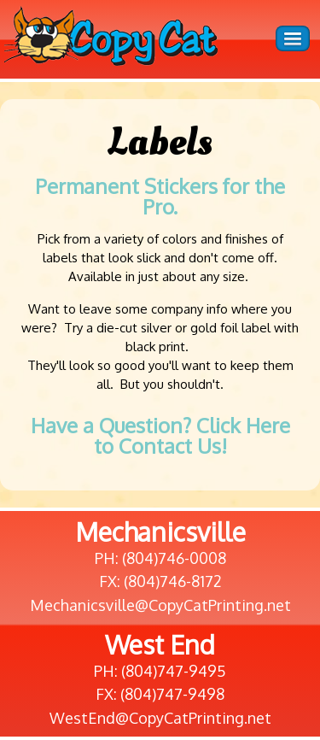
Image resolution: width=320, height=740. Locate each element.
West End (160, 644)
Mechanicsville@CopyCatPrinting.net (160, 605)
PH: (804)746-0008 (160, 558)
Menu (293, 38)
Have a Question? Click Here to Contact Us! (160, 435)
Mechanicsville (160, 531)
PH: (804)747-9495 (160, 670)
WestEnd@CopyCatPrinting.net (160, 717)
